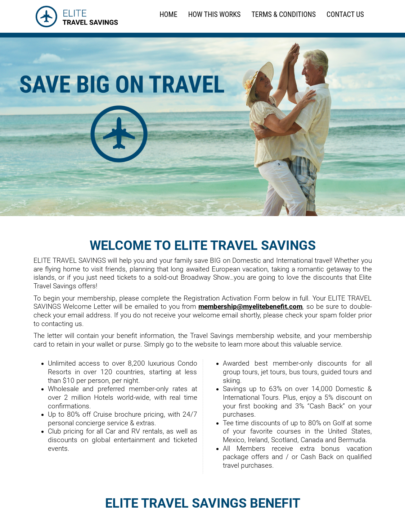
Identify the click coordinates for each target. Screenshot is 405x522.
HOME (168, 14)
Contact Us (345, 14)
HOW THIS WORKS (214, 14)
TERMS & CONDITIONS (283, 14)
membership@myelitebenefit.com (250, 307)
